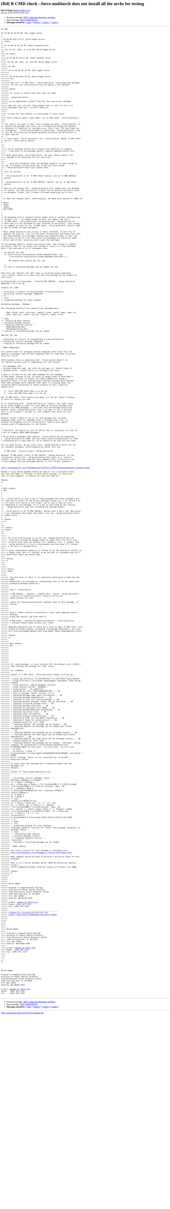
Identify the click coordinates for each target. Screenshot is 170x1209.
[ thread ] (37, 22)
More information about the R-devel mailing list (22, 1206)
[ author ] (55, 22)
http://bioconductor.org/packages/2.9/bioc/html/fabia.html (41, 1017)
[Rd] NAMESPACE (29, 20)
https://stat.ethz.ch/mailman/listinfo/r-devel (33, 1092)
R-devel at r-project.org (21, 1089)
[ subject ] (45, 22)
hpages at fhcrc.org (21, 10)
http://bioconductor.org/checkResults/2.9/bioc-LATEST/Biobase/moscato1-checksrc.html (45, 555)
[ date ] (29, 22)
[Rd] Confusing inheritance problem (39, 17)
